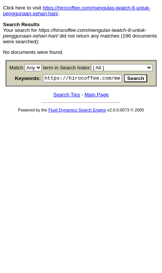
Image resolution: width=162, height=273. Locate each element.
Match (18, 68)
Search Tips (66, 96)
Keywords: (20, 79)
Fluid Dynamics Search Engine (77, 111)
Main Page (97, 96)
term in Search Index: (68, 68)
